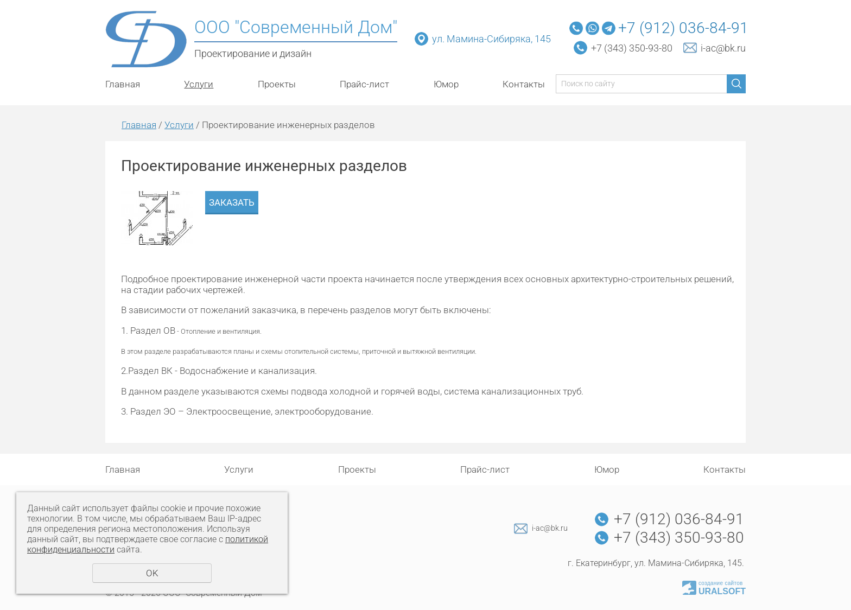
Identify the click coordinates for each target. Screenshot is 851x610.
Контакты (524, 84)
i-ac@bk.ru (723, 48)
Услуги (198, 84)
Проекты (277, 84)
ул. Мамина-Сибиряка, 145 (492, 39)
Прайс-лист (364, 84)
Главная (122, 84)
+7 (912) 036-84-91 (683, 28)
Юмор (446, 84)
